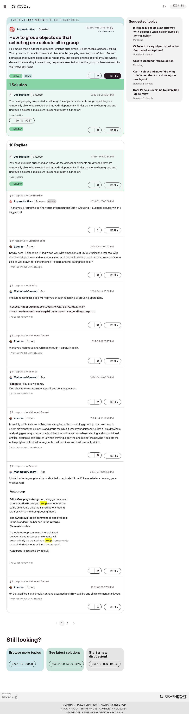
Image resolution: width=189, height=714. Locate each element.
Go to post (24, 120)
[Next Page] (74, 623)
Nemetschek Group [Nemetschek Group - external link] (111, 712)
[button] (91, 75)
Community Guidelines (113, 708)
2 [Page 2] (67, 623)
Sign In (178, 6)
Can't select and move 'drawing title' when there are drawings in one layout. (154, 75)
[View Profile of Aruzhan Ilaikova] (106, 31)
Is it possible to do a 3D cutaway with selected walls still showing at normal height (156, 31)
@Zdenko (15, 384)
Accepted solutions (66, 663)
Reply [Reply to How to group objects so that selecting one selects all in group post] (114, 75)
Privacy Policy (70, 708)
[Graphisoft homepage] (173, 697)
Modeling (138, 40)
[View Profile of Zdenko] (19, 246)
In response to (27, 195)
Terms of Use (89, 708)
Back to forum (22, 663)
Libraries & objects (143, 54)
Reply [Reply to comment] (114, 130)
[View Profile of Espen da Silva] (26, 29)
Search (155, 6)
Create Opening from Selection (153, 60)
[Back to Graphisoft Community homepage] (21, 6)
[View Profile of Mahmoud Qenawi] (25, 291)
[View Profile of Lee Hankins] (22, 94)
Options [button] (119, 20)
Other (28, 76)
